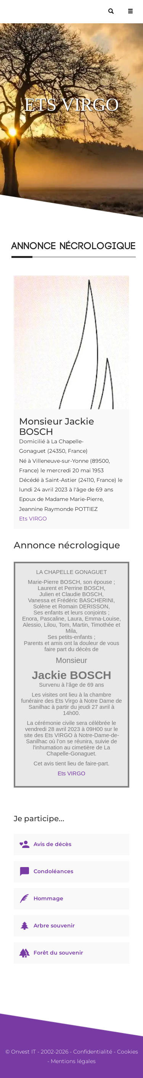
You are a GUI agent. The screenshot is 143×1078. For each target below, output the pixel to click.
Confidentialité (92, 1051)
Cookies (127, 1051)
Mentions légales (73, 1061)
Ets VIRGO (33, 518)
